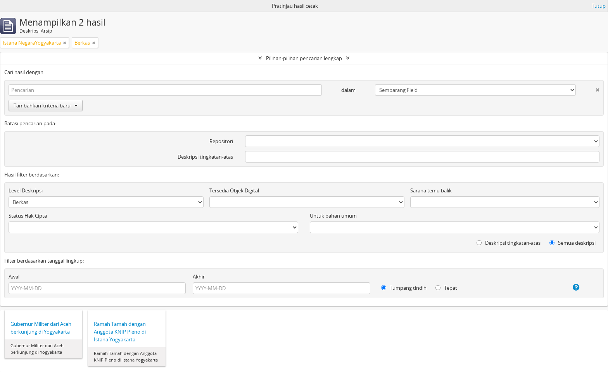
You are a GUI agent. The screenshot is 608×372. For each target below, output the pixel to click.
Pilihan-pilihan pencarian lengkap (304, 58)
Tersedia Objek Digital (234, 190)
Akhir (199, 276)
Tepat (446, 287)
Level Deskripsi (26, 190)
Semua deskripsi (572, 242)
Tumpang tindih (404, 287)
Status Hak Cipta (28, 215)
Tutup (599, 5)
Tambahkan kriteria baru (46, 105)
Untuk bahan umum (333, 215)
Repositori (221, 141)
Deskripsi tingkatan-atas (205, 156)
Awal (14, 276)
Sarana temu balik (431, 190)
